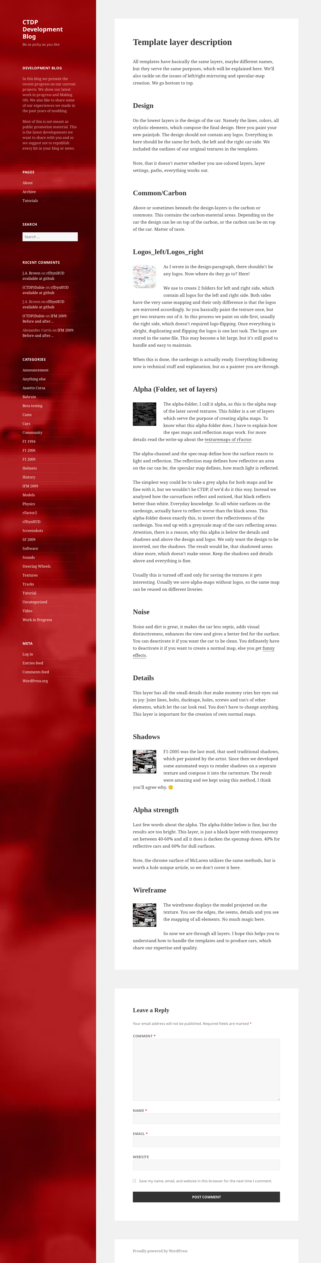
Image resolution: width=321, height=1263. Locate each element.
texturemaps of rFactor (228, 439)
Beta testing (33, 405)
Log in (28, 654)
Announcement (36, 370)
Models (29, 494)
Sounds (29, 557)
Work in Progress (37, 619)
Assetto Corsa (34, 387)
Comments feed (36, 672)
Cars (26, 423)
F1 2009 (29, 459)
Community (32, 432)
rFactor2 (30, 512)
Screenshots (33, 530)
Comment (144, 1036)
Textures (30, 575)
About (28, 182)
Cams (27, 414)
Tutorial (29, 593)
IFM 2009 (30, 486)
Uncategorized (35, 602)
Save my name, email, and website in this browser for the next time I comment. (205, 1181)
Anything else (34, 379)
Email (140, 1133)
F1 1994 (29, 441)
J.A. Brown (31, 273)
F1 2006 (29, 450)
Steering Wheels (37, 566)
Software (30, 548)
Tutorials (30, 200)
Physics (29, 503)
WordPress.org (35, 680)
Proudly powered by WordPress (160, 1251)
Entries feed (33, 663)
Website (141, 1156)
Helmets (30, 468)
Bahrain (29, 396)
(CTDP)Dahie (34, 287)
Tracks (28, 584)
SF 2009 (29, 539)
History (29, 477)
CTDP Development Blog (43, 29)
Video (27, 610)
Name (140, 1110)
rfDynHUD (32, 521)
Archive (29, 191)
